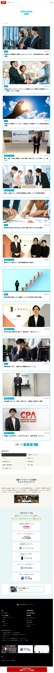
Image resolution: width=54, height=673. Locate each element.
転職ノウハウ (31, 458)
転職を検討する (6, 461)
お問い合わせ (29, 620)
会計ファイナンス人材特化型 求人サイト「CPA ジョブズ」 (15, 638)
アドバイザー (4, 613)
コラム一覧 (5, 623)
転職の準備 (30, 461)
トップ (2, 23)
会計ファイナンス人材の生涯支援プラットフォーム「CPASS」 (16, 640)
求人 (2, 610)
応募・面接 (30, 465)
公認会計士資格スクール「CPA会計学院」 (11, 632)
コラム (6, 23)
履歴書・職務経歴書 (7, 465)
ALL (3, 454)
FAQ (4, 619)
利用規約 (28, 626)
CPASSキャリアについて (8, 617)
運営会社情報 (29, 622)
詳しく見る (26, 501)
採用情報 (29, 615)
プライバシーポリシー (31, 624)
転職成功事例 (30, 610)
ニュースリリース (31, 618)
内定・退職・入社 (7, 468)
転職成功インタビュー (33, 454)
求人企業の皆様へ (31, 613)
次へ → (36, 444)
